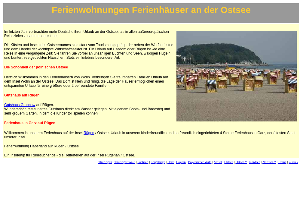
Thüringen (105, 162)
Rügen (89, 133)
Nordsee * (269, 162)
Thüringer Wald (124, 162)
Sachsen (142, 162)
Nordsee (254, 162)
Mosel (218, 162)
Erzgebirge (158, 162)
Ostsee (228, 162)
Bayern (181, 162)
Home (282, 162)
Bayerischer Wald (199, 162)
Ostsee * (241, 162)
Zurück (293, 162)
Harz (170, 162)
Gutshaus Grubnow (19, 105)
